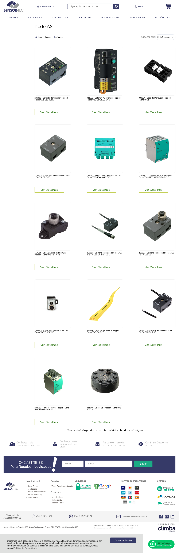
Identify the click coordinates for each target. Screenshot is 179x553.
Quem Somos (32, 494)
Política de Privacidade (25, 548)
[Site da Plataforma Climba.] (166, 535)
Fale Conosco (32, 505)
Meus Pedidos (57, 505)
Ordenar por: (148, 37)
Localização (32, 497)
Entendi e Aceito (123, 540)
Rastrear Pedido (58, 511)
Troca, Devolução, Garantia (62, 494)
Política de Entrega (34, 502)
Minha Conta (57, 508)
